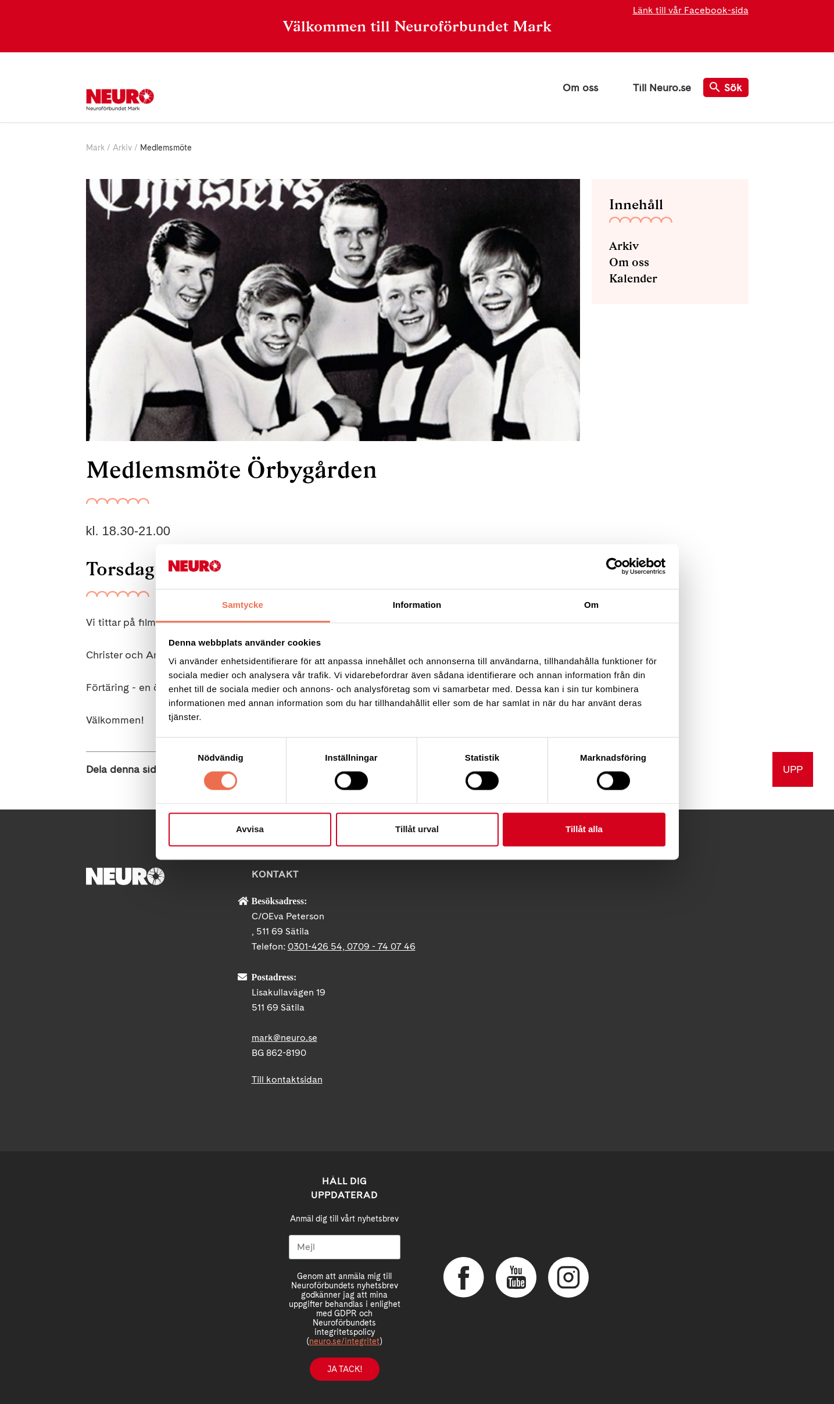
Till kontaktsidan (287, 1079)
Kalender (633, 278)
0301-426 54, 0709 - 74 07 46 (352, 946)
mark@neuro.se (284, 1037)
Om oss (580, 87)
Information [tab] (417, 605)
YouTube (516, 1277)
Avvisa (250, 829)
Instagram (568, 1277)
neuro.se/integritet (344, 1341)
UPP (793, 769)
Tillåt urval (417, 829)
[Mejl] (344, 1247)
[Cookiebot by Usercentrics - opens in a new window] (614, 566)
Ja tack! (344, 1369)
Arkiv (122, 147)
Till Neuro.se (662, 87)
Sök (726, 87)
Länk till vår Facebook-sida (691, 10)
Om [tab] (591, 605)
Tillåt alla (584, 829)
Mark (95, 147)
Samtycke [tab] (242, 605)
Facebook (463, 1277)
